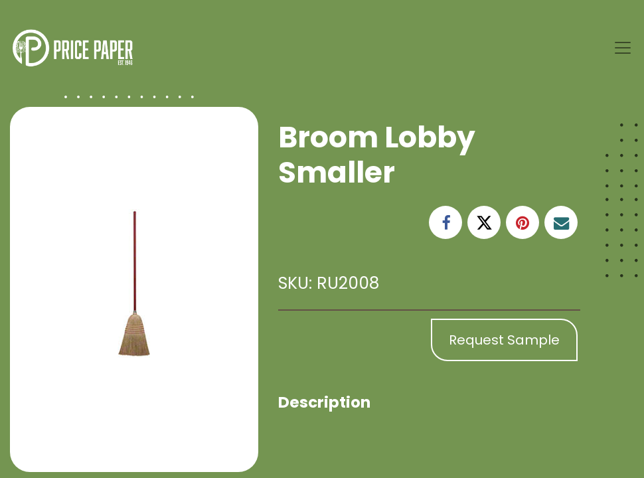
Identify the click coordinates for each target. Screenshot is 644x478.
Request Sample (504, 340)
